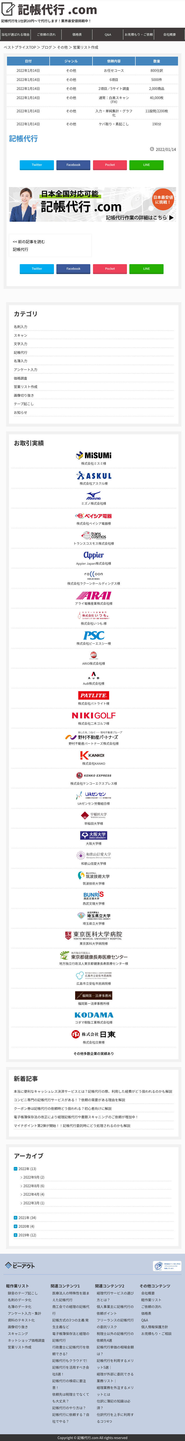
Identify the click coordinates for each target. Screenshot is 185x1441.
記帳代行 (20, 352)
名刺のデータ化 (19, 1299)
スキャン (20, 335)
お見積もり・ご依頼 (139, 34)
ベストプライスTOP (20, 47)
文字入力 (20, 343)
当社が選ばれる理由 (15, 34)
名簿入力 (20, 360)
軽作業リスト (151, 1299)
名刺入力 (20, 326)
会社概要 (169, 34)
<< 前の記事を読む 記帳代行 (29, 245)
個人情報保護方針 (154, 1326)
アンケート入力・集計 (24, 1313)
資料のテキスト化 (21, 1320)
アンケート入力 (25, 369)
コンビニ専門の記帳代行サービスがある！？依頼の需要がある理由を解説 (69, 1099)
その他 (62, 47)
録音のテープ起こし (23, 1293)
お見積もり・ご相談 (156, 1333)
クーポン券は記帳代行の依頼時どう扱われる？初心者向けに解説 (62, 1108)
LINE (146, 164)
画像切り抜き (24, 395)
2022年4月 (31, 1194)
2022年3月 (31, 1202)
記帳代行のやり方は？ (69, 1407)
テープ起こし (24, 403)
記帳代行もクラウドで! (69, 1360)
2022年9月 (31, 1177)
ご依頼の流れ (46, 34)
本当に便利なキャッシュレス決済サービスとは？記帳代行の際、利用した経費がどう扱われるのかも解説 (93, 1091)
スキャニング (18, 1333)
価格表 (77, 34)
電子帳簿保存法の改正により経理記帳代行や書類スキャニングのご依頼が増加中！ (76, 1116)
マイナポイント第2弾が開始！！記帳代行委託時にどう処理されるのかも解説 (72, 1125)
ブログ (46, 47)
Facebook (73, 164)
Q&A (108, 34)
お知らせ (20, 412)
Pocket (110, 164)
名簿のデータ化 (19, 1306)
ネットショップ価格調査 (26, 1340)
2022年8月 (31, 1185)
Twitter (37, 164)
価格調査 (20, 378)
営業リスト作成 (25, 386)
